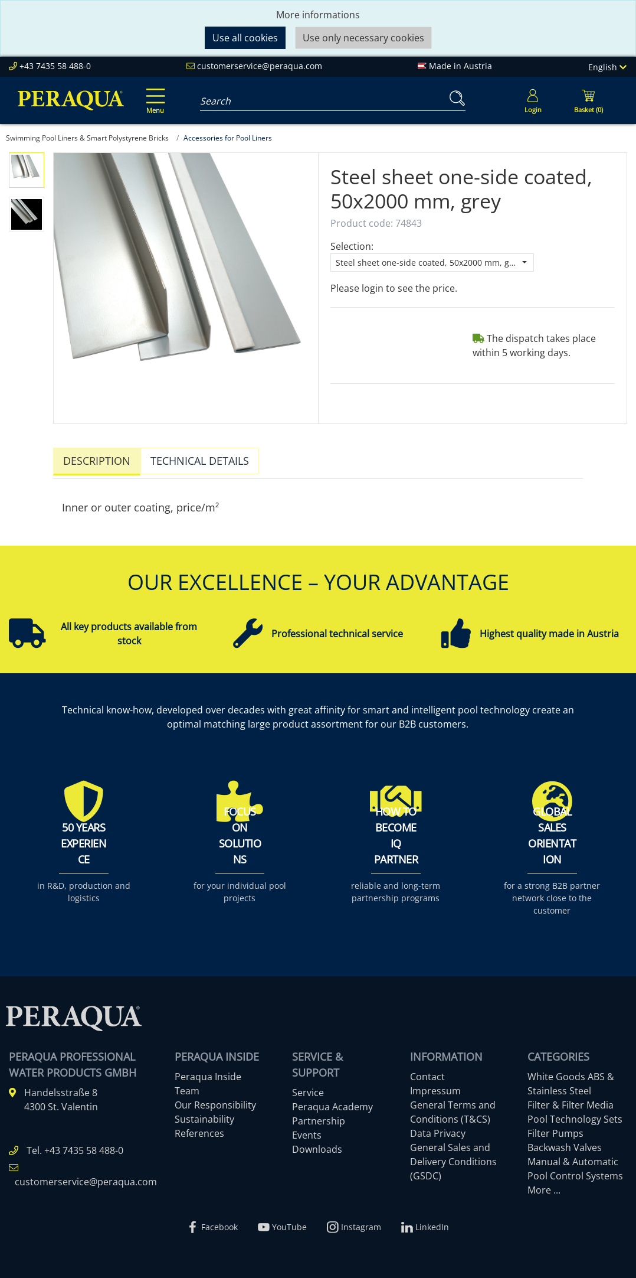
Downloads (317, 1146)
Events (307, 1132)
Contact (427, 1073)
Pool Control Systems (575, 1172)
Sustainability (204, 1116)
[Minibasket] (588, 100)
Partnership (318, 1117)
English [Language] (607, 67)
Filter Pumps (555, 1130)
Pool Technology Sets (574, 1116)
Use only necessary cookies (363, 37)
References (199, 1130)
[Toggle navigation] (153, 92)
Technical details (199, 461)
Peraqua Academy (332, 1103)
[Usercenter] (532, 100)
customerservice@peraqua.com (259, 65)
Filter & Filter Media (570, 1102)
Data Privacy (437, 1130)
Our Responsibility (215, 1102)
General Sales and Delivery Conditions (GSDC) (453, 1158)
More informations (318, 14)
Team (187, 1087)
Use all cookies (245, 37)
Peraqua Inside (208, 1073)
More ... (543, 1187)
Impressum (435, 1087)
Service (308, 1089)
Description (96, 461)
